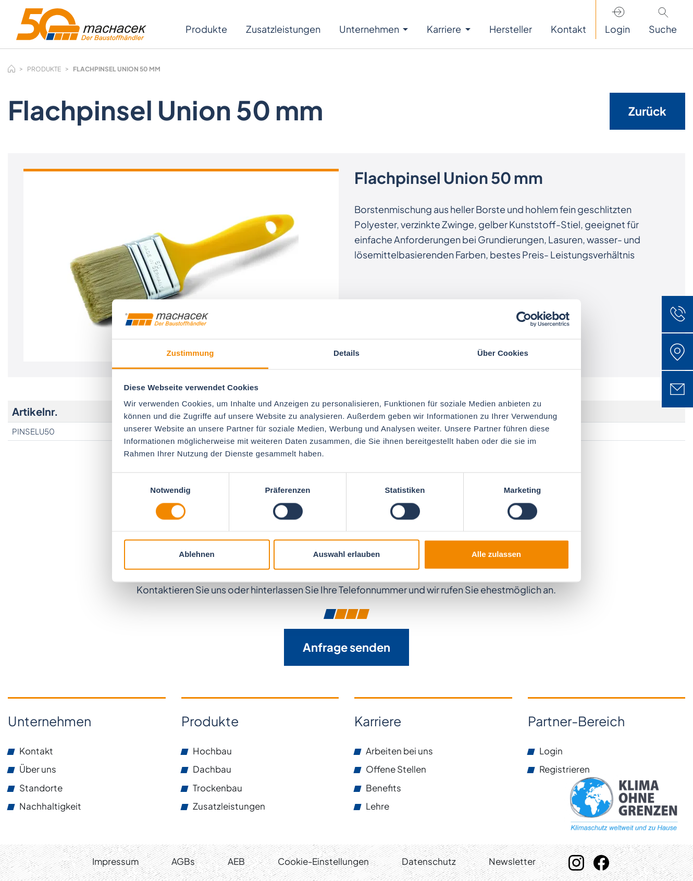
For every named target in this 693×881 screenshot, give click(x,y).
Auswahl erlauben (346, 554)
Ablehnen (196, 554)
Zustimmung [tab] (190, 353)
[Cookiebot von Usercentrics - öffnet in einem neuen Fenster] (524, 319)
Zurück (647, 111)
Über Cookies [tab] (502, 353)
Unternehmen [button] (370, 29)
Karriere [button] (445, 29)
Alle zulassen (496, 554)
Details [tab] (346, 353)
